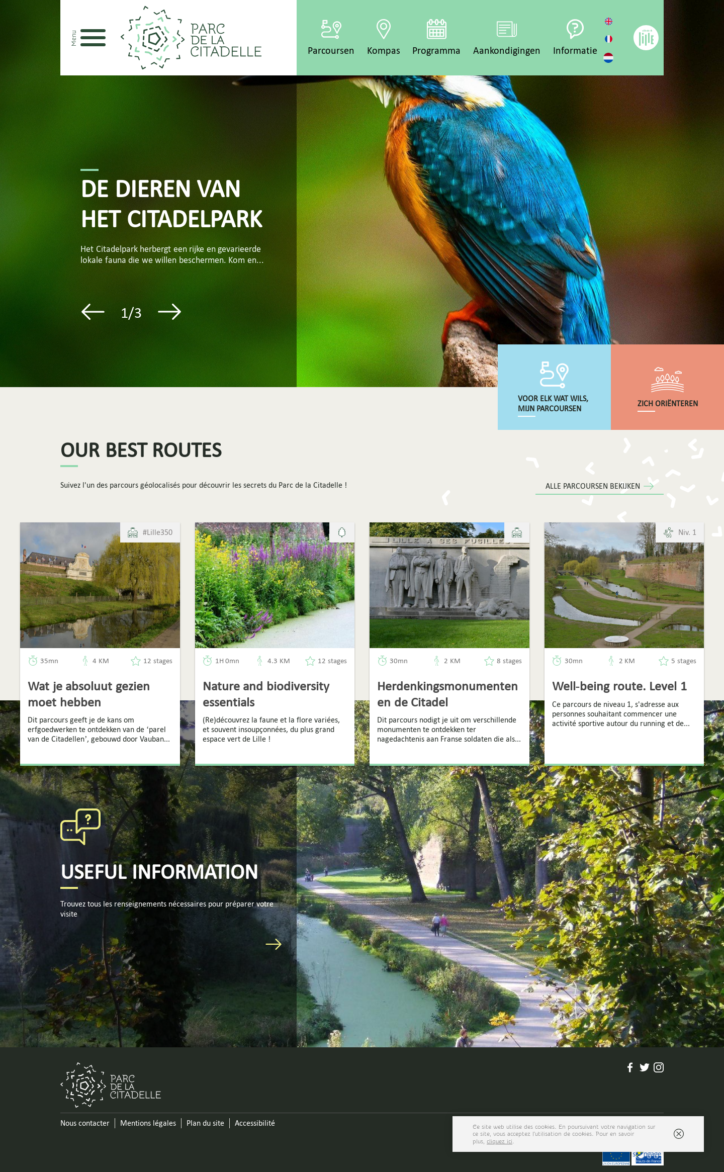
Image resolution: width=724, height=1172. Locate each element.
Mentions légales (148, 1123)
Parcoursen (331, 50)
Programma (436, 50)
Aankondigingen (506, 50)
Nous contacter (85, 1123)
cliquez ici (499, 1141)
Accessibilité (255, 1123)
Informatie (575, 50)
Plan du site (205, 1123)
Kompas (383, 50)
